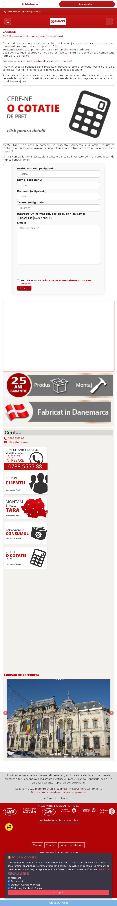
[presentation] (39, 271)
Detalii (21, 222)
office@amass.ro (16, 442)
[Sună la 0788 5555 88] (12, 11)
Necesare (16, 877)
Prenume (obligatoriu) (31, 191)
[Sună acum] (7, 21)
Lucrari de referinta (71, 845)
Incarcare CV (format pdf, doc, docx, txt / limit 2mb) (51, 213)
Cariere (37, 845)
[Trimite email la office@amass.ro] (31, 11)
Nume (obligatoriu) (29, 179)
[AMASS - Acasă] (58, 22)
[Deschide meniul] (109, 21)
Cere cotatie (58, 902)
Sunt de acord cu (56, 282)
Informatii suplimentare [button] (58, 798)
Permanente (17, 881)
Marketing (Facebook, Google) (27, 887)
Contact (51, 845)
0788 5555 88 (14, 438)
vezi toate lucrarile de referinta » (58, 820)
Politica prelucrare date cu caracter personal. (58, 792)
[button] (11, 718)
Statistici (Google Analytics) (25, 884)
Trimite (24, 288)
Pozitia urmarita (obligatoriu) (36, 168)
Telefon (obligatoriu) (31, 202)
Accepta (58, 892)
